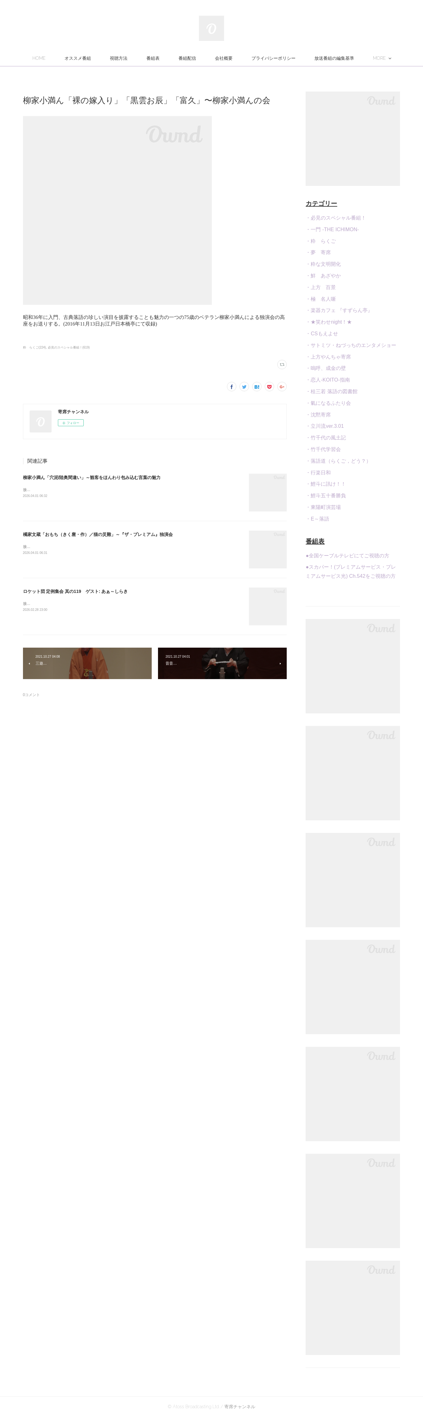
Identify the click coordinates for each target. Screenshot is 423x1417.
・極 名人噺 (321, 299)
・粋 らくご (321, 241)
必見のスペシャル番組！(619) (69, 347)
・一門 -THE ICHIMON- (332, 229)
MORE (350, 58)
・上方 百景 (321, 287)
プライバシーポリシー (303, 58)
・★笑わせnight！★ (329, 322)
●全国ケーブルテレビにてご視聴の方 (347, 555)
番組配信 (216, 58)
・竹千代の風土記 (326, 437)
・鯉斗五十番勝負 (326, 495)
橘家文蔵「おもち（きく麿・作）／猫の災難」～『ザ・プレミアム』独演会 (98, 534)
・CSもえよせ (322, 333)
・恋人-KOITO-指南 (328, 379)
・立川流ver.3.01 (325, 426)
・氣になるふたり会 (328, 403)
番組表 (182, 58)
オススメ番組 (107, 58)
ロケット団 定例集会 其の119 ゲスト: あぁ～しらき (75, 591)
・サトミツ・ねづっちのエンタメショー (351, 345)
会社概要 (253, 58)
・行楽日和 (318, 472)
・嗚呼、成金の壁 (326, 368)
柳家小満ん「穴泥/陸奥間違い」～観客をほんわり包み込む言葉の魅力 (92, 477)
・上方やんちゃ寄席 (328, 357)
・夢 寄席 (318, 252)
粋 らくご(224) (34, 347)
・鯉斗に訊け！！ (326, 484)
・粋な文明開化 (323, 264)
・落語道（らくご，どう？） (338, 461)
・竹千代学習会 (323, 449)
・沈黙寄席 (318, 414)
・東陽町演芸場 (323, 507)
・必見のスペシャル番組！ (336, 217)
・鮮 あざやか (323, 275)
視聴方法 (148, 58)
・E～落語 (317, 519)
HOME (68, 58)
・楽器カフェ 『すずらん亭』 (339, 310)
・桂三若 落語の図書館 (331, 391)
